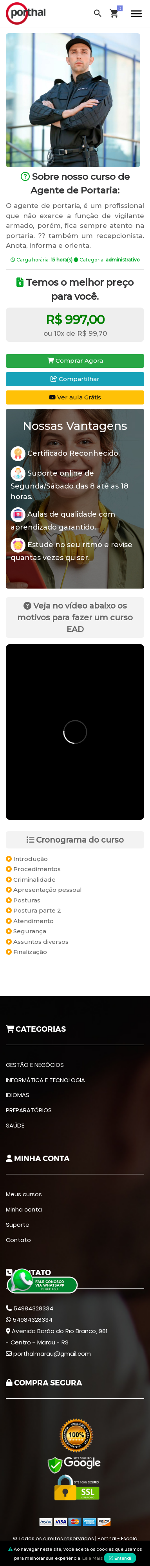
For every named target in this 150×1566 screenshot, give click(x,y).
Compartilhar (75, 379)
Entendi (120, 1558)
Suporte (17, 1225)
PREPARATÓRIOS (29, 1110)
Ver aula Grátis (75, 397)
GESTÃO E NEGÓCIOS (35, 1065)
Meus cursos (24, 1194)
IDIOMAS (17, 1095)
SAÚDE (15, 1125)
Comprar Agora (75, 360)
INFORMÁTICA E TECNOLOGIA (45, 1080)
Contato (18, 1240)
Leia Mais (92, 1558)
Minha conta (24, 1209)
